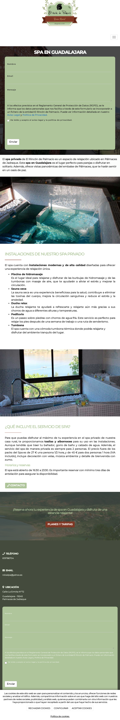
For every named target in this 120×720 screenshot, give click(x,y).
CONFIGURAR (61, 708)
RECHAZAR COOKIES (39, 708)
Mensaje (11, 90)
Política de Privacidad (34, 115)
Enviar (13, 141)
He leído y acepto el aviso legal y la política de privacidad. (39, 120)
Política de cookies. (60, 716)
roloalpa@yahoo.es (12, 575)
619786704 (8, 558)
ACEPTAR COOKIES (82, 708)
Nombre (11, 64)
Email (10, 76)
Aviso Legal (13, 115)
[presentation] (31, 130)
